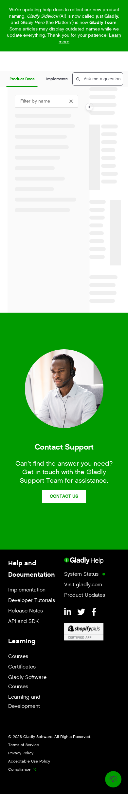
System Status (81, 574)
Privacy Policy (20, 753)
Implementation (27, 590)
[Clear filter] (71, 101)
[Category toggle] (89, 107)
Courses (18, 656)
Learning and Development (24, 702)
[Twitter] (82, 612)
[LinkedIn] (68, 612)
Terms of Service (23, 744)
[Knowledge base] (113, 779)
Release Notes (25, 611)
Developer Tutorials (31, 600)
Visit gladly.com (83, 584)
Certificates (22, 667)
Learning (21, 641)
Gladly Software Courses (27, 682)
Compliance (19, 769)
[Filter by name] (46, 101)
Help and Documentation (31, 569)
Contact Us (64, 496)
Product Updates (84, 595)
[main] (105, 200)
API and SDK (23, 621)
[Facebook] (93, 612)
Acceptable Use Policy (29, 761)
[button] (22, 79)
